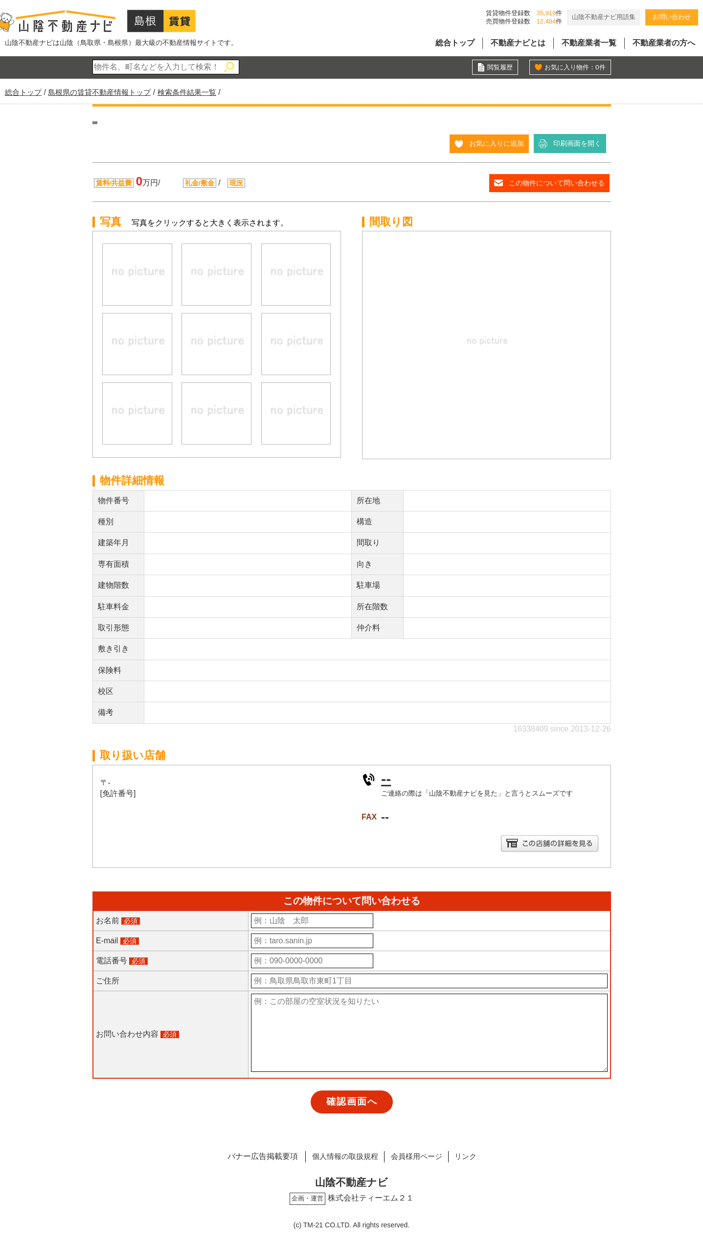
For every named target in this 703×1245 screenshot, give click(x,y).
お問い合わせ (672, 17)
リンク (472, 1156)
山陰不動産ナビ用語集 (603, 17)
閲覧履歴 (499, 67)
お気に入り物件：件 (573, 67)
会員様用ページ (417, 1156)
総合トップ (455, 43)
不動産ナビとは (518, 43)
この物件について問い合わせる (557, 183)
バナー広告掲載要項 (254, 1156)
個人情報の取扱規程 (340, 1156)
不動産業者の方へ (664, 43)
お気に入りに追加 (496, 143)
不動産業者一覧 (589, 43)
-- (386, 778)
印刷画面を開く (577, 143)
